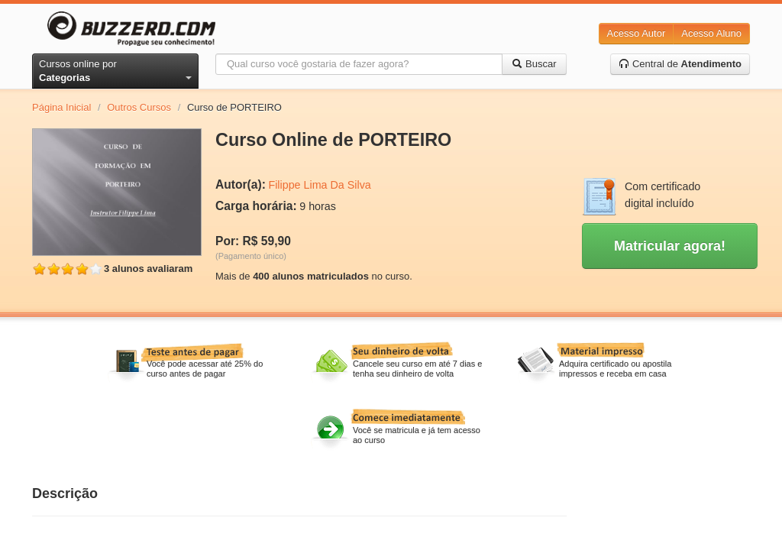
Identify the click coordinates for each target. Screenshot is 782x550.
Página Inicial (61, 107)
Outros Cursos (139, 107)
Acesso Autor (636, 33)
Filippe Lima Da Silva (319, 185)
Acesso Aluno (711, 33)
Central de (680, 64)
